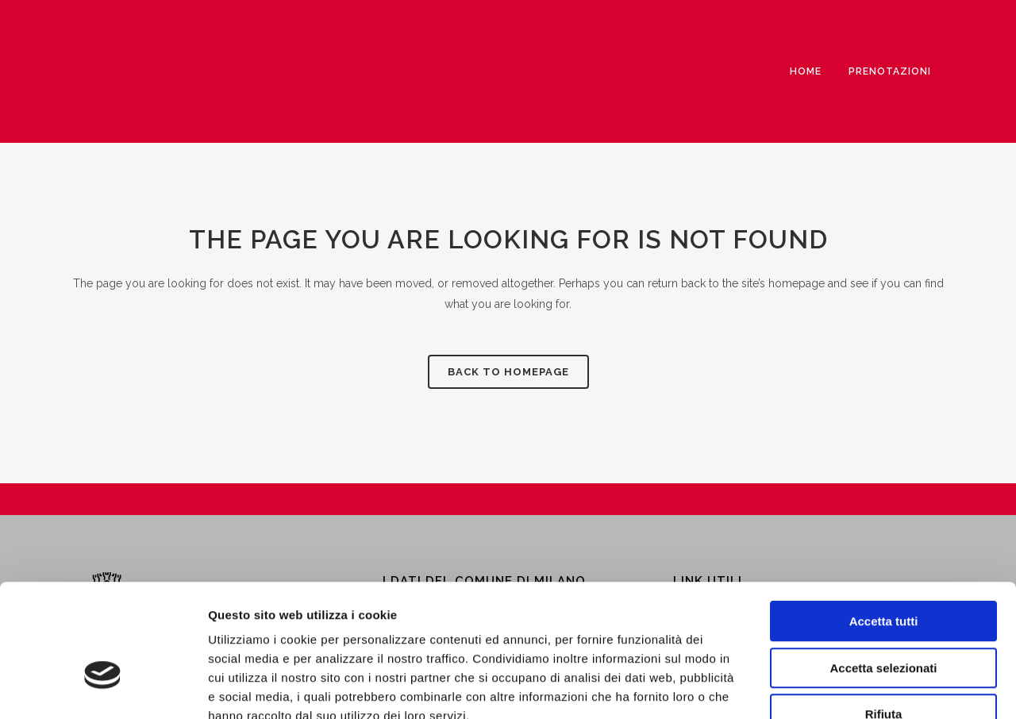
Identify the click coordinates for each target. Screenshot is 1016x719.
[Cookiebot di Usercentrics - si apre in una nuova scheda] (102, 688)
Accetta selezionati (883, 572)
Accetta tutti (883, 525)
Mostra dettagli (835, 687)
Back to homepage (508, 372)
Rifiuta (883, 618)
